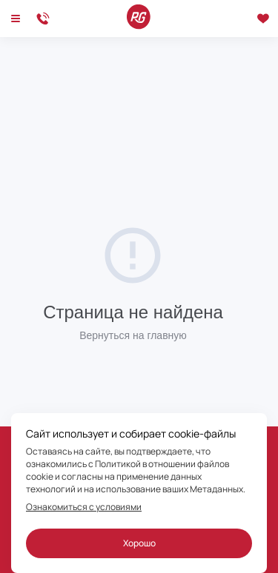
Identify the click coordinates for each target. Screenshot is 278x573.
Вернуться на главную (133, 335)
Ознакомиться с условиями (84, 507)
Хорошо (139, 543)
